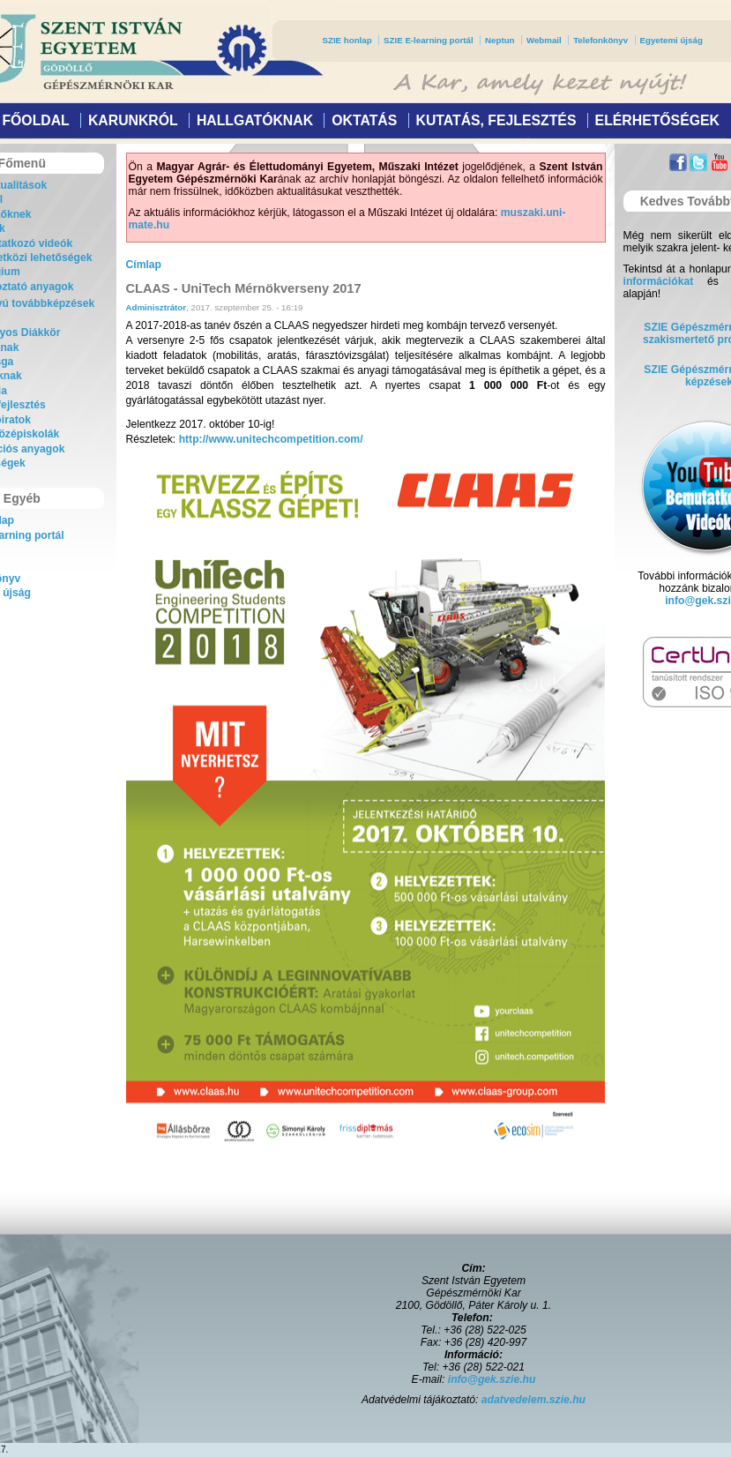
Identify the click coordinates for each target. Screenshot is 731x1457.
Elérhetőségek (657, 120)
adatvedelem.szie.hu (533, 1399)
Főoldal (35, 120)
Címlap (144, 264)
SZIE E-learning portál (429, 40)
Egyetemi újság (671, 40)
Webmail (544, 40)
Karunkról (133, 120)
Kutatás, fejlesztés (495, 120)
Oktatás (364, 120)
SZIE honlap (347, 40)
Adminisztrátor (156, 307)
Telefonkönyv (600, 40)
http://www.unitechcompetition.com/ (271, 439)
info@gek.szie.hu (492, 1379)
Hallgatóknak (255, 120)
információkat (658, 281)
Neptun (499, 40)
